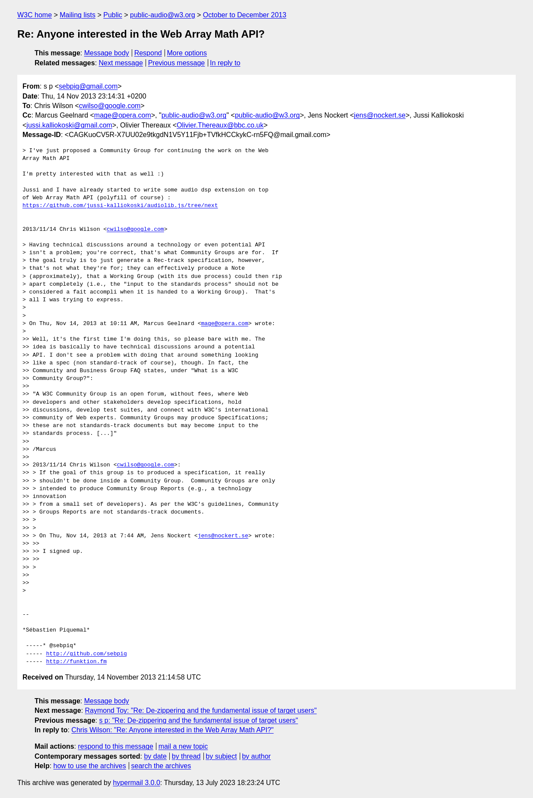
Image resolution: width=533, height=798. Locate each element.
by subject (221, 756)
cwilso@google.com (110, 105)
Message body (106, 53)
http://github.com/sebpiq (86, 654)
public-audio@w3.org (162, 15)
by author (256, 756)
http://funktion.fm (76, 662)
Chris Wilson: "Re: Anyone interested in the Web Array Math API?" (172, 730)
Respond (148, 53)
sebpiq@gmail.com (88, 86)
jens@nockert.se (380, 115)
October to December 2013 (244, 15)
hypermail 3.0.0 (136, 782)
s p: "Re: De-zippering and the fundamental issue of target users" (198, 720)
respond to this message (115, 746)
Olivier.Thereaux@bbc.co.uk (220, 125)
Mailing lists (77, 15)
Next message (121, 63)
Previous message (176, 63)
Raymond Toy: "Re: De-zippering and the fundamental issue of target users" (201, 710)
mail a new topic (183, 746)
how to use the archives (90, 765)
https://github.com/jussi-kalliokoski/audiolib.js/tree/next (120, 206)
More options (187, 53)
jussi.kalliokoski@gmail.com (69, 125)
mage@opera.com (122, 115)
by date (155, 756)
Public (112, 15)
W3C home (34, 15)
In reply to (225, 63)
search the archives (161, 765)
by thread (186, 756)
